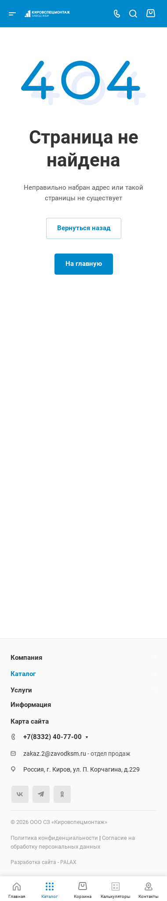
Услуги (21, 690)
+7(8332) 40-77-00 (52, 737)
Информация (31, 705)
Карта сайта (30, 721)
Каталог (23, 674)
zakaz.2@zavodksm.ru (54, 753)
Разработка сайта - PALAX (43, 862)
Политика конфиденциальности (54, 838)
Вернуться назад (83, 228)
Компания (26, 658)
